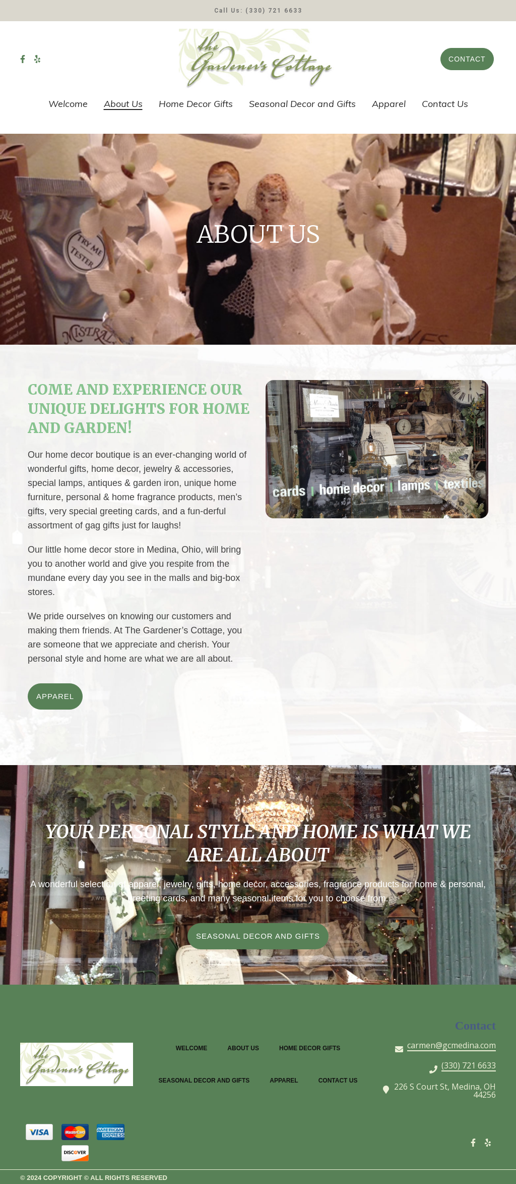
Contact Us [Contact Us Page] (445, 104)
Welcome (195, 1047)
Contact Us (341, 1079)
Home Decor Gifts (312, 1047)
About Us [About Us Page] (123, 104)
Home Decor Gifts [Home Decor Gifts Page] (196, 104)
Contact (467, 59)
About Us (246, 1047)
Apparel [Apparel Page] (389, 104)
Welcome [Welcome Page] (68, 104)
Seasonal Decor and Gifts (207, 1079)
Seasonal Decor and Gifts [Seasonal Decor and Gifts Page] (302, 104)
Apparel (287, 1079)
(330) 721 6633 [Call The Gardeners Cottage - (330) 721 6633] (468, 1066)
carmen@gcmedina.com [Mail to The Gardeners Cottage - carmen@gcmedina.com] (451, 1046)
